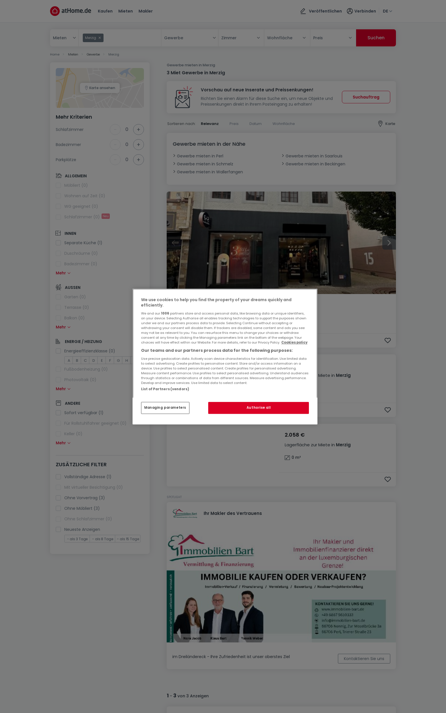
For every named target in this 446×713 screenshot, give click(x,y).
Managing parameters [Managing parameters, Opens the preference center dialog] (165, 407)
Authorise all (259, 407)
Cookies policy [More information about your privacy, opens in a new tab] (294, 342)
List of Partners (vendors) (165, 389)
